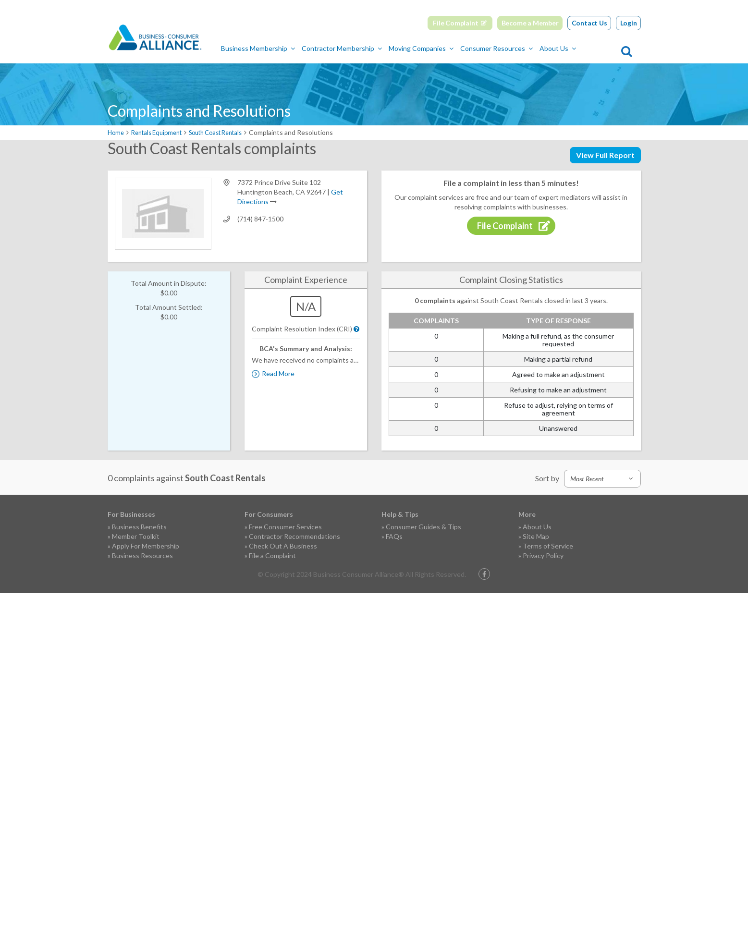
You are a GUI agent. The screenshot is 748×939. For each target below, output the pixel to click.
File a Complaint (272, 555)
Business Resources (142, 555)
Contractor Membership (378, 48)
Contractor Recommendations (294, 536)
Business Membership (294, 48)
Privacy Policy (543, 555)
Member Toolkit (135, 536)
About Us (594, 48)
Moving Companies (457, 48)
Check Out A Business (283, 546)
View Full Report (605, 154)
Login (628, 23)
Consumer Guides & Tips (423, 527)
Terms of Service (548, 546)
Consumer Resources (533, 48)
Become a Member (530, 23)
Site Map (536, 536)
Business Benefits (139, 527)
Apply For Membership (145, 546)
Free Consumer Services (285, 527)
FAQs (394, 536)
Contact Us (589, 23)
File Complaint (455, 23)
